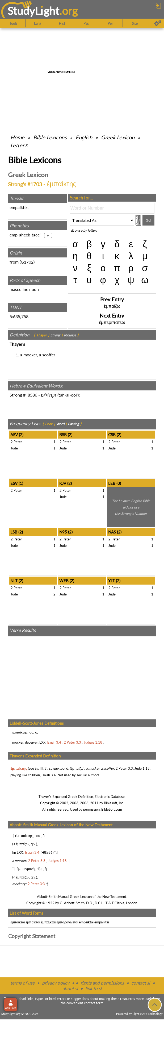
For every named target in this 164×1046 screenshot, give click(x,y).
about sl (70, 988)
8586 (32, 394)
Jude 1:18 (142, 768)
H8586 (47, 852)
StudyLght (33, 10)
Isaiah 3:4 (48, 775)
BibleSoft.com (111, 809)
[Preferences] (157, 23)
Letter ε (19, 145)
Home (17, 137)
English (83, 137)
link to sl (93, 988)
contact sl (140, 983)
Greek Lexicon (117, 137)
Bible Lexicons (50, 137)
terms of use (22, 983)
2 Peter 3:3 (124, 768)
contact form (93, 1003)
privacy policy (55, 983)
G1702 (27, 261)
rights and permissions (102, 983)
